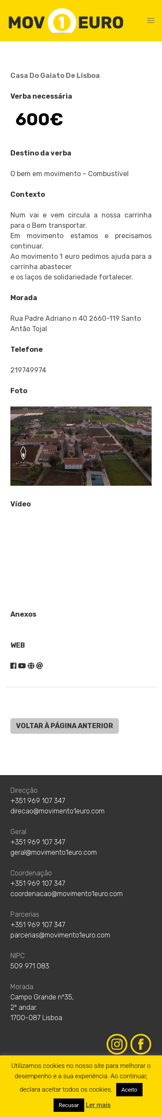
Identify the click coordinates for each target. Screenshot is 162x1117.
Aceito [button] (129, 1089)
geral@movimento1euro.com (53, 852)
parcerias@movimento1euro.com (60, 935)
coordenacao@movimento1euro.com (66, 894)
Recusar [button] (69, 1105)
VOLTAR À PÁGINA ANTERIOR (64, 726)
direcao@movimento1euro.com (57, 811)
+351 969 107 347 (37, 801)
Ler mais (98, 1105)
